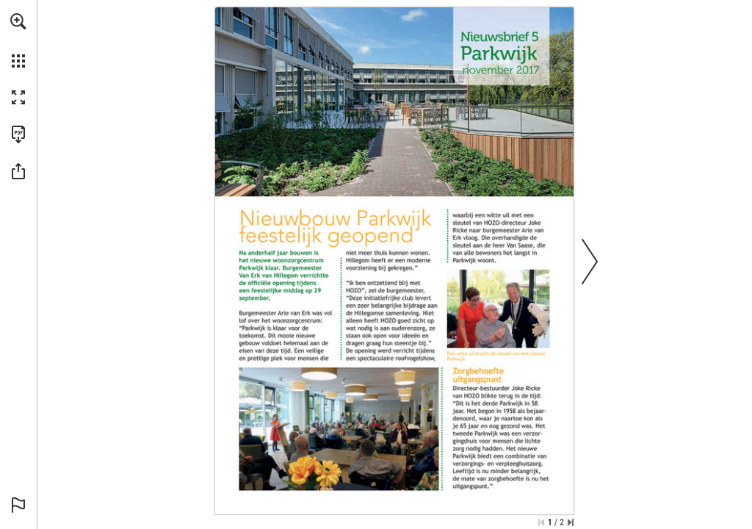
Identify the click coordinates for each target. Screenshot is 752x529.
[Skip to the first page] (541, 522)
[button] (18, 21)
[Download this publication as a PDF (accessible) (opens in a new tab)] (18, 134)
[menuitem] (18, 40)
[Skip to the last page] (571, 522)
